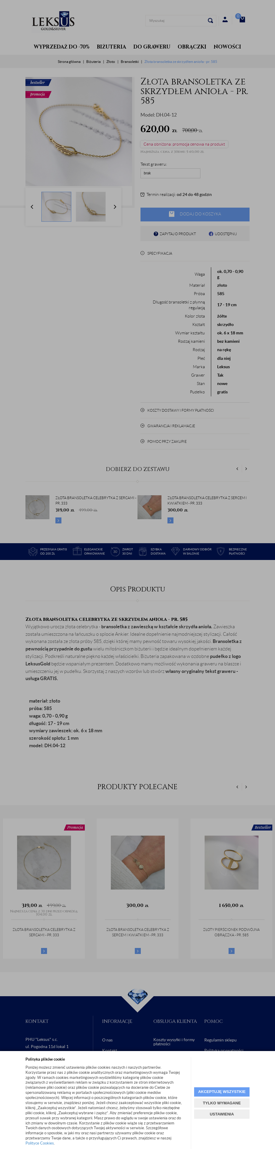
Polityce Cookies (39, 1143)
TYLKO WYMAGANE (222, 1103)
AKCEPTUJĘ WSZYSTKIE (221, 1091)
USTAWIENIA (222, 1114)
